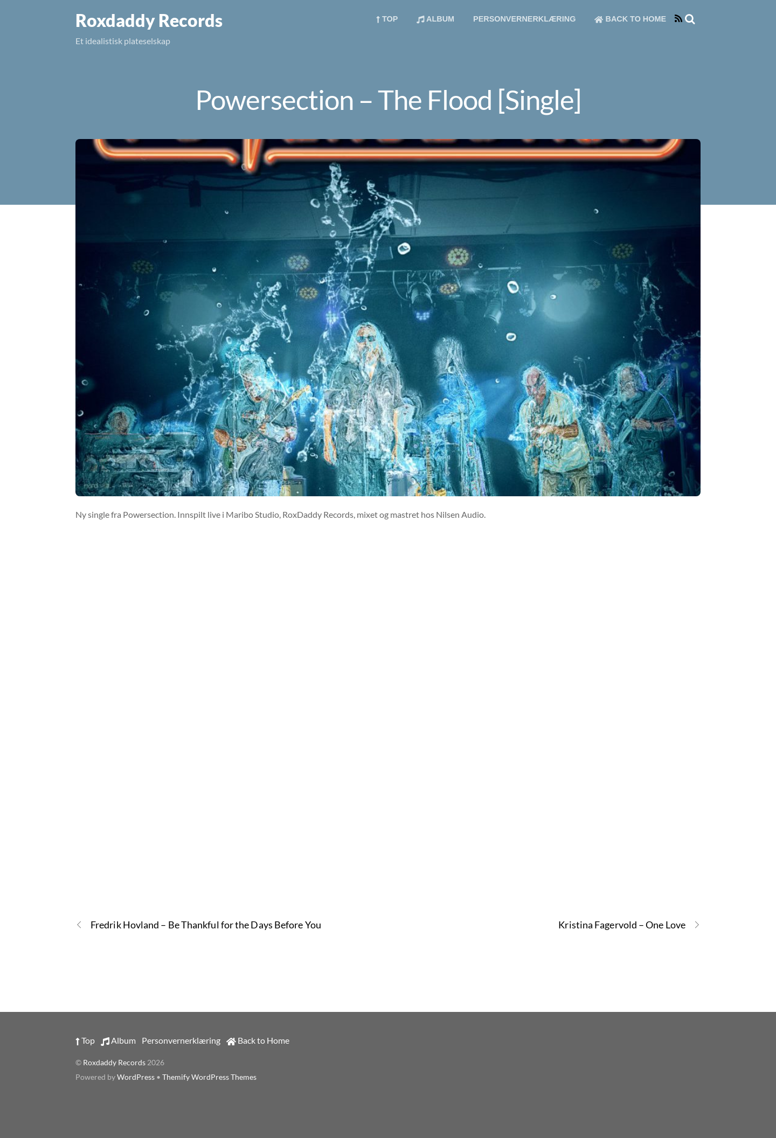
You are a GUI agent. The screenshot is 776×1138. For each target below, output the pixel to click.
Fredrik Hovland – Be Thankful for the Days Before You (198, 925)
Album (435, 19)
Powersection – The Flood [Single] (387, 99)
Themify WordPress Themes (209, 1077)
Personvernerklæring (524, 19)
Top (387, 19)
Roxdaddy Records (114, 1062)
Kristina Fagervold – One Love (629, 925)
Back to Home (630, 19)
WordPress (136, 1077)
